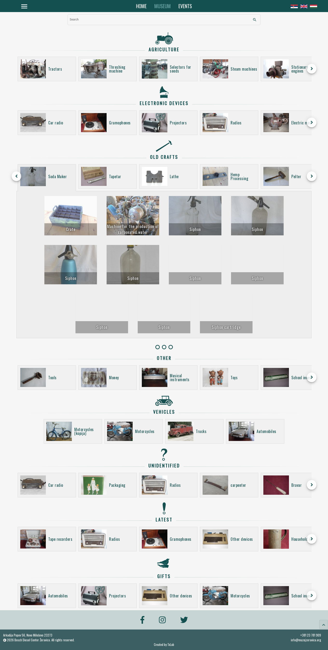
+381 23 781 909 (310, 635)
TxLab (170, 644)
